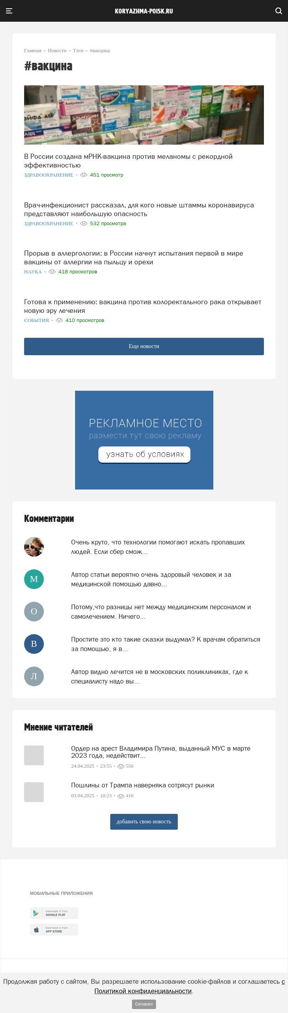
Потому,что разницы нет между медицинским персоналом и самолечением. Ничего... (161, 611)
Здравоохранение (49, 175)
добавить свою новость (144, 822)
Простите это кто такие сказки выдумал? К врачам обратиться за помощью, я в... (165, 644)
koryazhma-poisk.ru (144, 11)
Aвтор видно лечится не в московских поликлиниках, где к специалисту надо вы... (159, 676)
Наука (33, 272)
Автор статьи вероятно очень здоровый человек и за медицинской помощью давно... (151, 579)
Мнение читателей (58, 727)
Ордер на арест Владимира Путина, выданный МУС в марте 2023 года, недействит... (160, 752)
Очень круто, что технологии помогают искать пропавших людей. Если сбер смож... (158, 546)
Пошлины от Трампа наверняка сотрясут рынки (142, 785)
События (37, 320)
